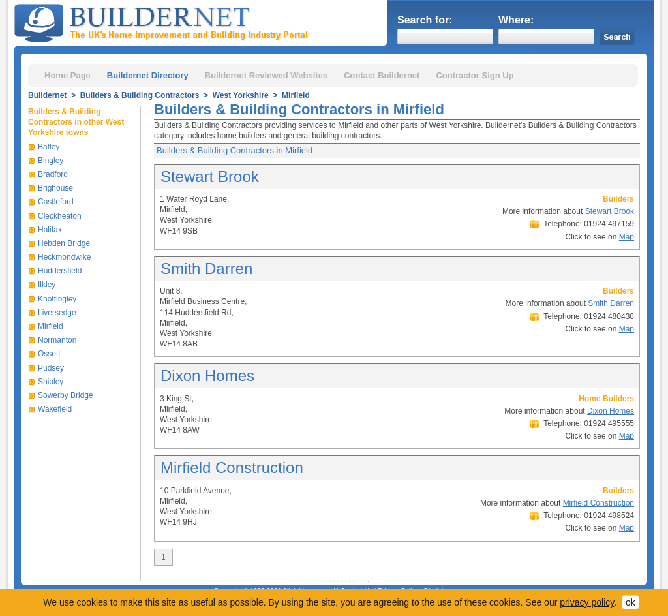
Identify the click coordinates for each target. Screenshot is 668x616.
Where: (516, 19)
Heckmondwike (64, 257)
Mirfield (50, 326)
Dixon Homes (207, 375)
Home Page (67, 75)
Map (626, 236)
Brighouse (55, 187)
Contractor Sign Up (474, 75)
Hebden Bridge (64, 243)
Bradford (53, 174)
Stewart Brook (209, 176)
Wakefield (55, 409)
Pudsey (51, 368)
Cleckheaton (60, 216)
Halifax (50, 229)
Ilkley (46, 284)
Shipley (50, 381)
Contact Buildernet (381, 75)
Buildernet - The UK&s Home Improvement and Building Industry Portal (163, 21)
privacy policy (587, 602)
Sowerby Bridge (65, 395)
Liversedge (57, 312)
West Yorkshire (241, 95)
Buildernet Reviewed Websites (266, 75)
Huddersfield (60, 270)
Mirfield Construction (231, 467)
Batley (48, 146)
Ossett (49, 353)
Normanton (57, 340)
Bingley (50, 160)
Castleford (56, 201)
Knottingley (57, 298)
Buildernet (47, 95)
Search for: (424, 19)
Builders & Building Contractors (140, 95)
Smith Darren (206, 268)
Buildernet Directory (148, 75)
